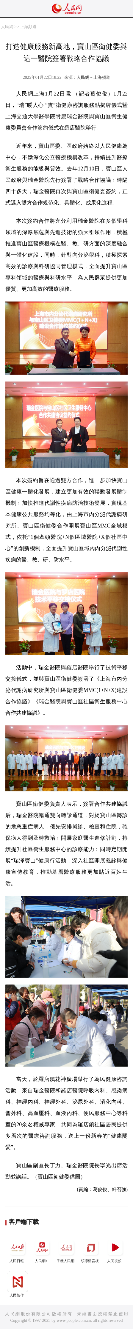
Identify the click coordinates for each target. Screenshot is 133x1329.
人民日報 (17, 1250)
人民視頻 (115, 1250)
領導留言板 (90, 1250)
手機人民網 (66, 1250)
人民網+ (42, 1250)
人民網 (7, 26)
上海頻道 (28, 26)
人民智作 (17, 1284)
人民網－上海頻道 (93, 77)
